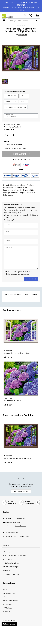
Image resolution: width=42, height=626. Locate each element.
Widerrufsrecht (9, 593)
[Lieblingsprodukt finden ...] (21, 20)
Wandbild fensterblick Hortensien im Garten (17, 352)
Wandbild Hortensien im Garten (12, 399)
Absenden (31, 279)
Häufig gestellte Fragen (11, 563)
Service (6, 545)
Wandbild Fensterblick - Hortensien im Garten (18, 457)
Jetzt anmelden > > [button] (21, 491)
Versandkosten (18, 144)
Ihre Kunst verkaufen (11, 574)
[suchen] (37, 20)
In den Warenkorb (21, 153)
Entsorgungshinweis (10, 601)
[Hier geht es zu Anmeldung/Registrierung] (25, 15)
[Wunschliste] (30, 15)
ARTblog (6, 570)
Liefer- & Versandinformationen (14, 556)
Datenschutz (8, 597)
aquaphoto (22, 35)
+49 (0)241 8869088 (11, 533)
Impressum (7, 604)
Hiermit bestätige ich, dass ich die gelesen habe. (20, 272)
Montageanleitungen (11, 567)
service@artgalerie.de (12, 522)
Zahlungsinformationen (11, 552)
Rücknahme (7, 559)
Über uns (7, 612)
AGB (5, 589)
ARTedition (7, 608)
